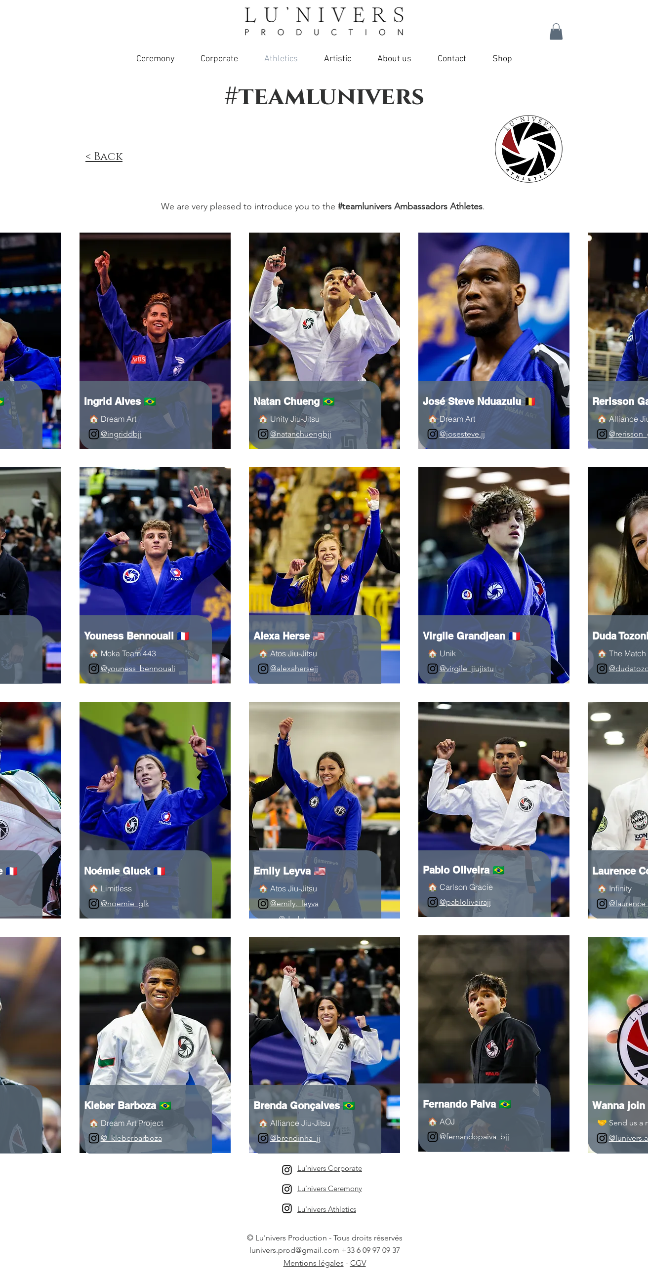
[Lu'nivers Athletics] (287, 1208)
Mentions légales (314, 1263)
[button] (556, 31)
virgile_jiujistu (470, 668)
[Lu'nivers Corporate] (287, 1169)
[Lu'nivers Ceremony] (287, 1189)
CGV (358, 1263)
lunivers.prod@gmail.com (294, 1250)
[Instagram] (94, 434)
